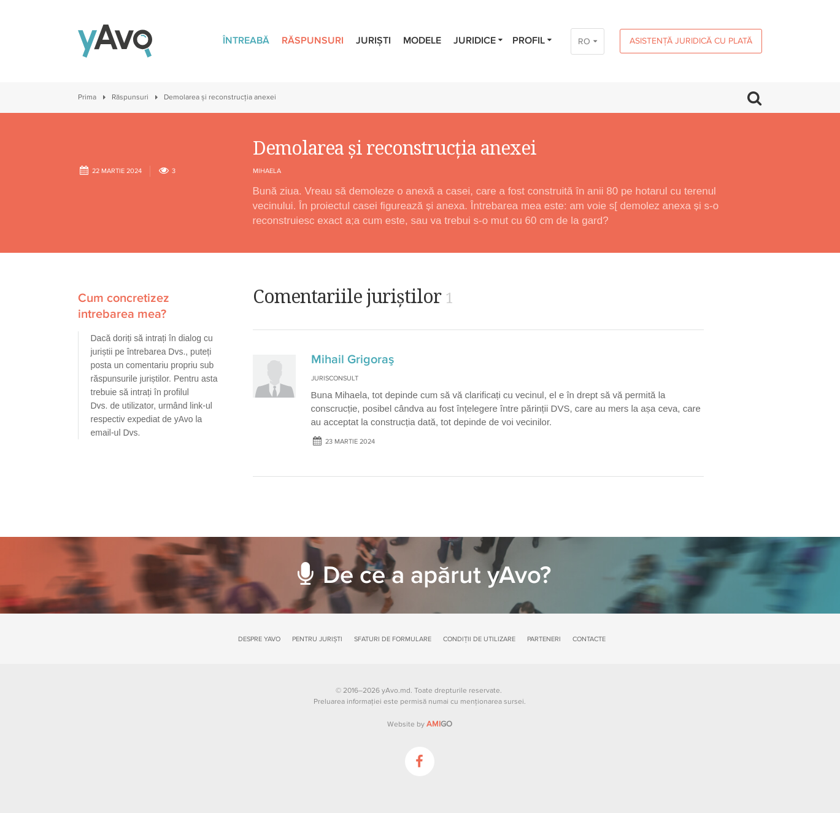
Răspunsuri (313, 40)
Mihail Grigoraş (352, 359)
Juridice (478, 40)
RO (584, 41)
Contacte (589, 639)
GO (439, 724)
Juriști (373, 40)
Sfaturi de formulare (392, 639)
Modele (422, 40)
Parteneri (544, 639)
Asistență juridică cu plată (691, 41)
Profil (532, 40)
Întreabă (246, 40)
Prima (87, 97)
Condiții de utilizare (479, 639)
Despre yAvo (259, 639)
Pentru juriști (317, 639)
